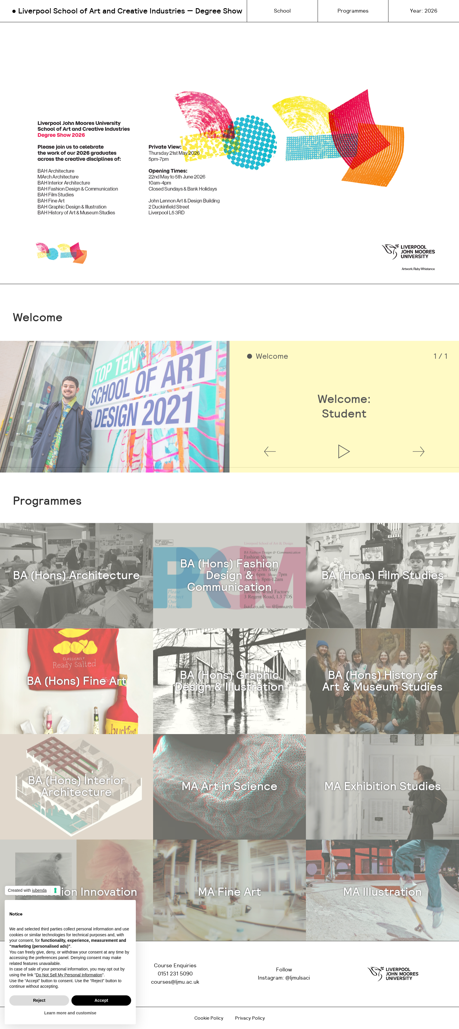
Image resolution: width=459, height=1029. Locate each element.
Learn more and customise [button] (70, 1013)
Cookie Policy (208, 1018)
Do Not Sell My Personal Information (69, 975)
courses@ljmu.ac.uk (175, 982)
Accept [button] (101, 1000)
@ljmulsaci (297, 978)
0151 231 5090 (175, 974)
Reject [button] (39, 1000)
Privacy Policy (250, 1018)
